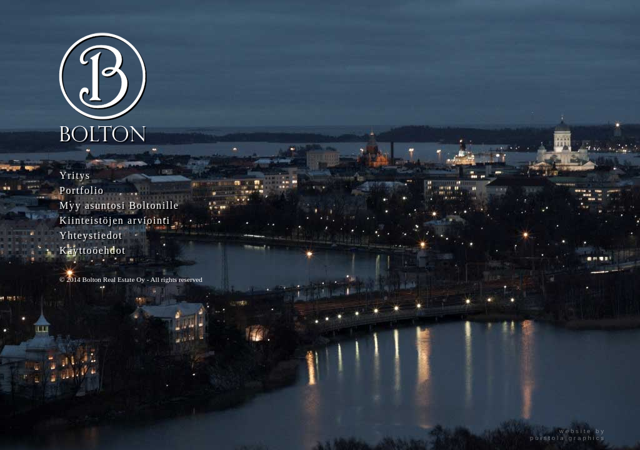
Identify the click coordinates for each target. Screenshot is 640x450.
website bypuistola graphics (568, 434)
